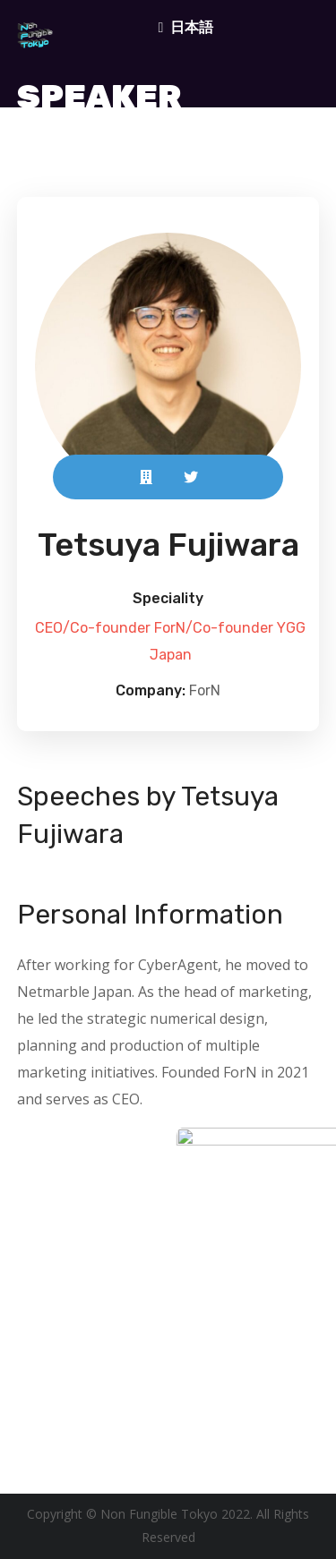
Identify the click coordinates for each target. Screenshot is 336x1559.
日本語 (191, 27)
